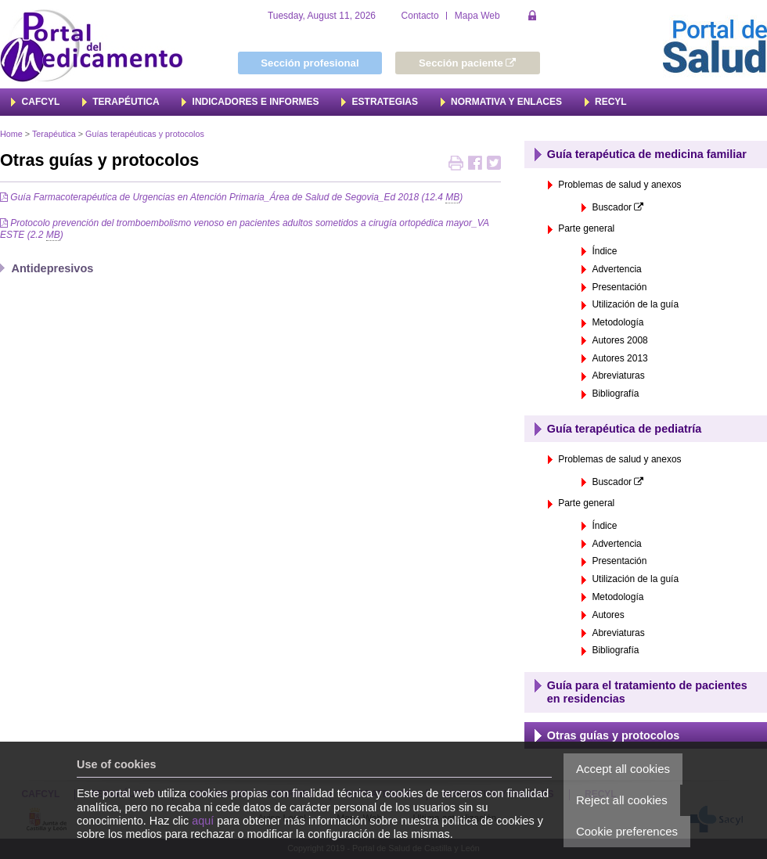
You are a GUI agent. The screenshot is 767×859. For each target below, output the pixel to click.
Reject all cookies (622, 800)
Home (11, 133)
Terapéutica (54, 133)
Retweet (494, 165)
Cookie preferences (627, 831)
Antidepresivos (53, 268)
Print (455, 165)
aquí (203, 820)
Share (475, 165)
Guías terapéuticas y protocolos (144, 133)
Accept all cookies (623, 768)
